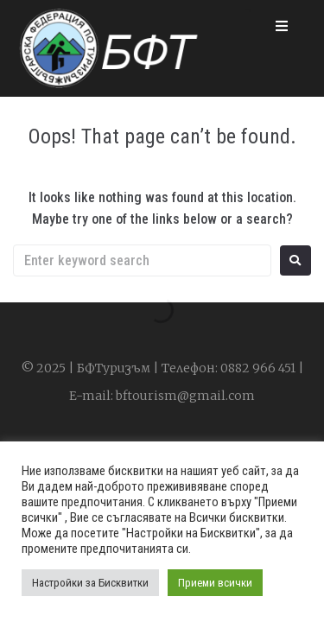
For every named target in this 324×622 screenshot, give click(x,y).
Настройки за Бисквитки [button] (90, 582)
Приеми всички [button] (215, 582)
